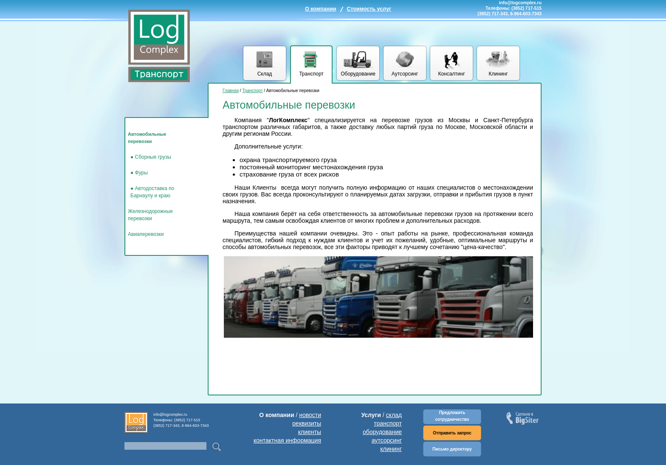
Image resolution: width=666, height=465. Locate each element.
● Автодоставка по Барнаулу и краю (152, 192)
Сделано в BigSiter (523, 419)
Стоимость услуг (369, 9)
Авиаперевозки (146, 234)
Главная (231, 90)
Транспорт (311, 74)
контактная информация (287, 440)
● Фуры (139, 173)
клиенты (309, 432)
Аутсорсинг (405, 74)
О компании (320, 9)
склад (394, 415)
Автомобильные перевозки (147, 138)
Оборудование (358, 74)
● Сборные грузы (150, 157)
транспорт (388, 423)
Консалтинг (451, 74)
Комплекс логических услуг (159, 44)
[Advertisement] (377, 369)
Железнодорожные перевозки (150, 214)
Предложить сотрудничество (452, 416)
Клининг (498, 74)
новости (310, 415)
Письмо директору (452, 449)
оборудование (382, 432)
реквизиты (306, 423)
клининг (391, 448)
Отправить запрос (452, 433)
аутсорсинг (387, 440)
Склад (264, 74)
